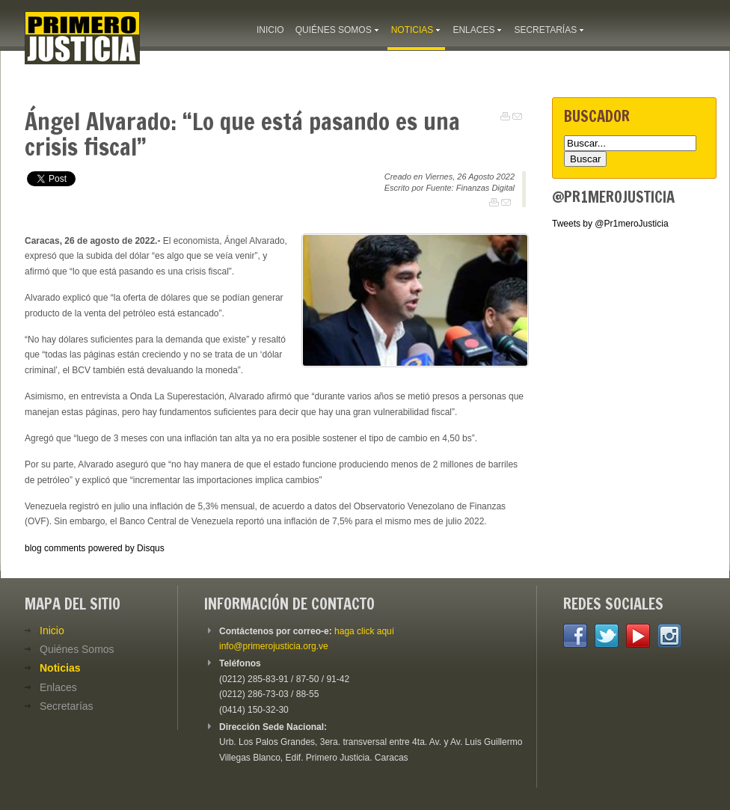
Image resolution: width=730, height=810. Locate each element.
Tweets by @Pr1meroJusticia (610, 223)
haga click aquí (364, 631)
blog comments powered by (95, 548)
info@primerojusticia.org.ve (273, 646)
